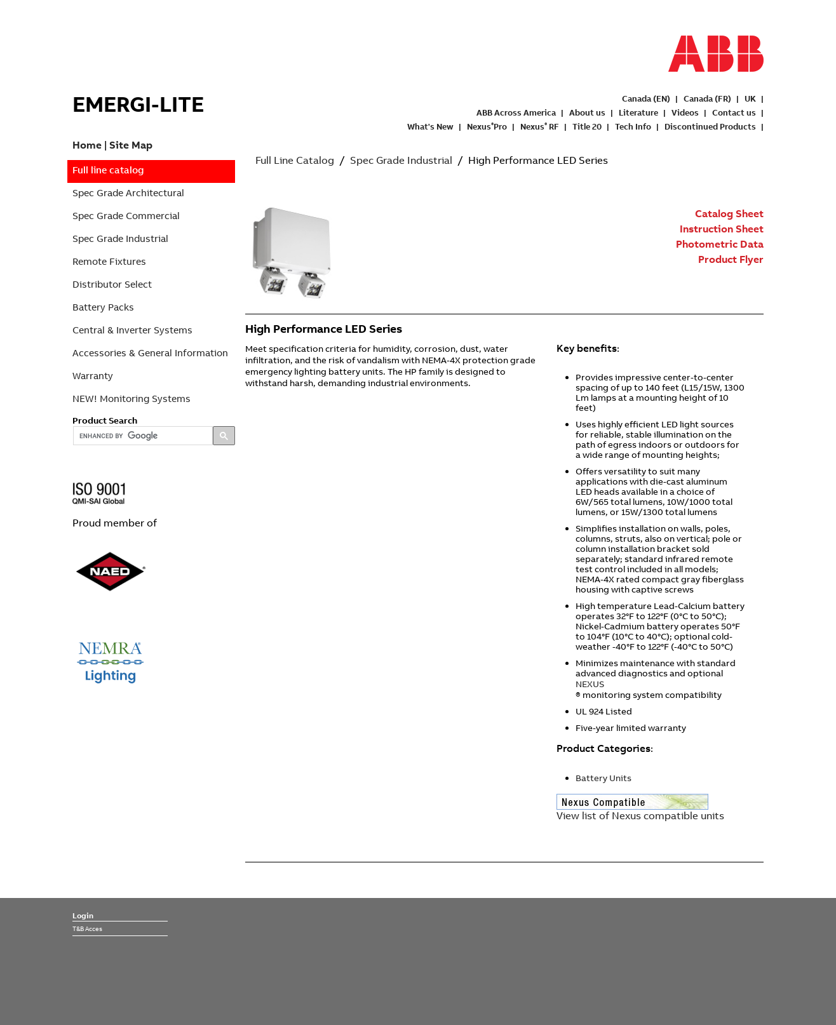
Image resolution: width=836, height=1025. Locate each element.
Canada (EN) (646, 98)
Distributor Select (112, 284)
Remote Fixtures (109, 261)
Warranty (92, 376)
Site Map (130, 144)
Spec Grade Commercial (126, 216)
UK (750, 98)
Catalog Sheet (729, 213)
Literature (638, 112)
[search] (141, 436)
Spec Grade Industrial (120, 238)
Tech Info (633, 126)
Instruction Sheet (722, 228)
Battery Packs (103, 307)
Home (87, 144)
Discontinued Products (710, 126)
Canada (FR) (707, 98)
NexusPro (487, 126)
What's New (430, 126)
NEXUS (590, 684)
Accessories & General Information (150, 353)
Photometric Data (720, 244)
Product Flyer (731, 259)
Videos (685, 112)
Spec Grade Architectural (128, 193)
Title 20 (587, 126)
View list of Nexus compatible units (640, 815)
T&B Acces (87, 928)
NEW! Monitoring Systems (131, 398)
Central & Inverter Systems (132, 330)
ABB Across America (516, 112)
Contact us (734, 112)
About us (587, 112)
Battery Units (603, 778)
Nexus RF (539, 126)
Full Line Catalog (294, 160)
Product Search (104, 420)
